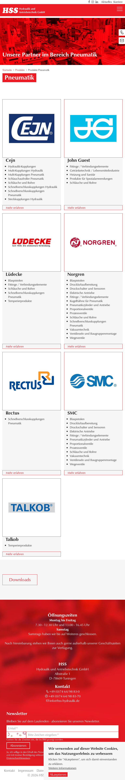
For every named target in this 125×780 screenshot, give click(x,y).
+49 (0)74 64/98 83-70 (65, 696)
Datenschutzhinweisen (18, 758)
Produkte (20, 70)
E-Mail (12, 728)
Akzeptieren (58, 776)
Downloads (20, 579)
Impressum (25, 770)
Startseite (7, 70)
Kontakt (9, 770)
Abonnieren (18, 745)
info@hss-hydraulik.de (64, 700)
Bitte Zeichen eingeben (42, 735)
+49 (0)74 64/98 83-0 (64, 691)
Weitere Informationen (62, 770)
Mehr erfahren (15, 207)
